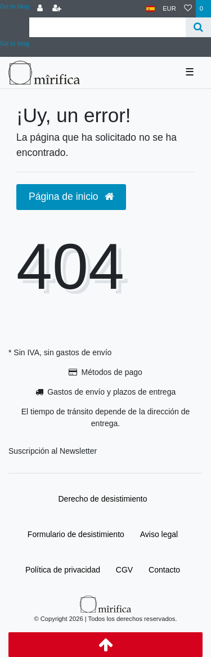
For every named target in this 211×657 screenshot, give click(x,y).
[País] (150, 8)
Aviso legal (159, 534)
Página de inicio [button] (71, 196)
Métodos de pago (112, 372)
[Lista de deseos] (188, 8)
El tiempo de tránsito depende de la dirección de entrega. (105, 417)
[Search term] (107, 27)
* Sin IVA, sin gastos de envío (59, 352)
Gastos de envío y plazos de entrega (111, 391)
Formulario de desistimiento (76, 534)
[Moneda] (169, 8)
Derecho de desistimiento (103, 498)
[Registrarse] (56, 8)
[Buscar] (198, 27)
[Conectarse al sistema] (40, 8)
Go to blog (14, 6)
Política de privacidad (62, 569)
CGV (124, 569)
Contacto (164, 569)
